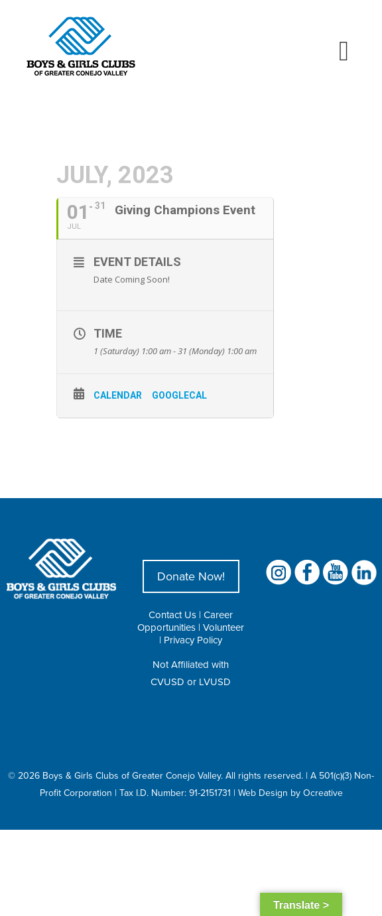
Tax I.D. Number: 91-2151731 (175, 792)
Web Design (263, 792)
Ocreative (323, 792)
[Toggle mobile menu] (344, 51)
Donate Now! (191, 576)
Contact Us (172, 615)
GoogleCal (179, 395)
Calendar (118, 395)
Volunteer (223, 627)
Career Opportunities (185, 621)
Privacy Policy (193, 640)
